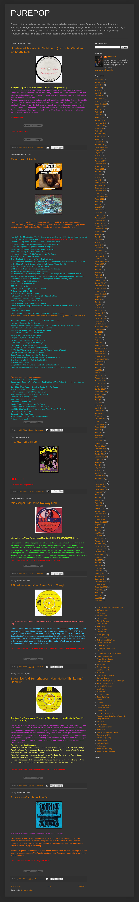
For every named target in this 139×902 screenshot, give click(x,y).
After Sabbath (102, 624)
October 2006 (100, 584)
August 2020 (99, 150)
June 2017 (98, 237)
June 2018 (98, 204)
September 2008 (101, 522)
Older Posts (82, 886)
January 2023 (100, 120)
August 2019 (99, 169)
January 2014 (100, 348)
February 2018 (100, 215)
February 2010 (100, 476)
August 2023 (99, 107)
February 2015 (100, 313)
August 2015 (99, 297)
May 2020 (98, 153)
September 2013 (101, 359)
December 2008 (100, 514)
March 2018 (99, 213)
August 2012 (99, 394)
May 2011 (98, 435)
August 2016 (99, 264)
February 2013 (100, 378)
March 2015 (99, 310)
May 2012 (98, 403)
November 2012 (100, 386)
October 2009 (100, 487)
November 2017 (100, 223)
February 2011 (100, 443)
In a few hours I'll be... (25, 441)
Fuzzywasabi (101, 664)
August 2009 (99, 492)
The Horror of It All (103, 735)
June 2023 (98, 109)
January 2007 (100, 576)
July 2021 (98, 139)
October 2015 (100, 291)
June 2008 (98, 530)
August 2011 (99, 427)
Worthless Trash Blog (104, 749)
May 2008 (98, 533)
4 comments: (39, 430)
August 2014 (99, 329)
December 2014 (100, 318)
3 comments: (40, 491)
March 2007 (99, 571)
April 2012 (98, 405)
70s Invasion (101, 613)
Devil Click (100, 651)
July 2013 (98, 364)
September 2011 (101, 424)
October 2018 (100, 194)
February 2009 (100, 508)
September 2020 (101, 147)
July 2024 (98, 88)
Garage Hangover (103, 667)
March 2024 (99, 93)
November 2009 (100, 484)
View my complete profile (104, 70)
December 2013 (100, 351)
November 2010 (100, 451)
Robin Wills (111, 57)
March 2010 (99, 473)
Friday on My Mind (103, 662)
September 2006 (101, 587)
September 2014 (101, 327)
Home (49, 886)
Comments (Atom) (26, 890)
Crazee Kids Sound (104, 643)
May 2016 (98, 272)
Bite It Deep (101, 626)
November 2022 (100, 123)
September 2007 (101, 555)
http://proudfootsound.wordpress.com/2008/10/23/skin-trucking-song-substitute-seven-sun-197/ (48, 316)
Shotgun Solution (103, 719)
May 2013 (98, 370)
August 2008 (99, 525)
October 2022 (100, 126)
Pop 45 (99, 700)
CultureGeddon (102, 645)
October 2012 (100, 389)
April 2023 (98, 112)
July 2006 (98, 593)
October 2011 (100, 422)
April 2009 (98, 503)
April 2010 (98, 470)
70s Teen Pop (102, 616)
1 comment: (40, 667)
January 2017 (100, 250)
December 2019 (100, 164)
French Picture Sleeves (105, 659)
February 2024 (100, 96)
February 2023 (100, 117)
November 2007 (100, 549)
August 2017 (99, 231)
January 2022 (100, 134)
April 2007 (98, 568)
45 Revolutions (102, 610)
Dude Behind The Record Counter (109, 653)
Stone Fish (101, 730)
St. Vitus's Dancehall (104, 727)
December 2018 (100, 188)
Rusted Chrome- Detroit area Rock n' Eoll (111, 716)
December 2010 (100, 449)
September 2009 (101, 489)
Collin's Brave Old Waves (106, 640)
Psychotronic (101, 711)
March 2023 (99, 115)
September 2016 (101, 261)
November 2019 (100, 166)
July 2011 (98, 430)
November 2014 (100, 321)
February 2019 (100, 183)
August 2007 (99, 557)
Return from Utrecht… (25, 159)
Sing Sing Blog (102, 724)
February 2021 (100, 142)
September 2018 (101, 196)
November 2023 (100, 101)
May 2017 (98, 240)
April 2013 (98, 373)
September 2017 (101, 229)
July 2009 (98, 495)
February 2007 (100, 574)
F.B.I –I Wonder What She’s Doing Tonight (38, 585)
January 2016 (100, 283)
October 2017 (100, 226)
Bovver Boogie (102, 632)
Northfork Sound (103, 694)
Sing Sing (100, 721)
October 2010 (100, 454)
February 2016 (100, 280)
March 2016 (99, 278)
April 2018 (98, 210)
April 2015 (98, 307)
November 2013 (100, 354)
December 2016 (100, 253)
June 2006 (98, 595)
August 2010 (99, 460)
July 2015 (98, 299)
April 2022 (98, 131)
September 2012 (101, 392)
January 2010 (100, 479)
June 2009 (98, 498)
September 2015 (101, 294)
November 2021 (100, 137)
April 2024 (98, 90)
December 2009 (100, 481)
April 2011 (98, 438)
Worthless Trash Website (106, 751)
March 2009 (99, 506)
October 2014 (100, 324)
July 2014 (98, 332)
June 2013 (98, 367)
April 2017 (98, 242)
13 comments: (39, 147)
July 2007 (98, 560)
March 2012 (99, 408)
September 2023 (101, 104)
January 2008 (100, 544)
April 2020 (98, 155)
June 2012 (98, 400)
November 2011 (100, 419)
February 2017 (100, 248)
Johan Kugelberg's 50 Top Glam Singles (111, 681)
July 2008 (98, 527)
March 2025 (99, 85)
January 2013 (100, 381)
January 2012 (100, 413)
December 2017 (100, 221)
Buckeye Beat (102, 637)
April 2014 (98, 340)
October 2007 (100, 552)
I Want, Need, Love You (105, 675)
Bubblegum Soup (103, 635)
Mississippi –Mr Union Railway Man (34, 503)
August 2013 (99, 362)
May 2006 (98, 598)
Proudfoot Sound (103, 708)
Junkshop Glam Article (105, 683)
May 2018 (98, 207)
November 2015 (100, 289)
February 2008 (100, 541)
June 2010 (98, 465)
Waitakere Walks (103, 743)
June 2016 (98, 270)
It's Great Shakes (103, 678)
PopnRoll (100, 702)
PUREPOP (30, 12)
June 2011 (98, 432)
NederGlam (101, 692)
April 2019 (98, 177)
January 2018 (100, 218)
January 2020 (100, 161)
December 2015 (100, 286)
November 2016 (100, 256)
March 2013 (99, 375)
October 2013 (100, 356)
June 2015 (98, 302)
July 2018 (98, 202)
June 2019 (98, 172)
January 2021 (100, 145)
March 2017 (99, 245)
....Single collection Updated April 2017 (110, 607)
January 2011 (100, 446)
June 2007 (98, 563)
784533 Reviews (103, 621)
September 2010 (101, 457)
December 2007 (100, 546)
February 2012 (100, 411)
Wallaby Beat (101, 746)
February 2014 (100, 346)
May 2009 (98, 500)
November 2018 (100, 191)
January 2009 (100, 511)
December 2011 (100, 416)
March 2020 (99, 158)
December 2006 (100, 579)
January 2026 (100, 82)
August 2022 (99, 128)
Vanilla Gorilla (102, 740)
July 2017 (98, 234)
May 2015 (98, 305)
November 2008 (100, 517)
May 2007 (98, 565)
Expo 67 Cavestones (104, 656)
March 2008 (99, 538)
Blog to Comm (102, 629)
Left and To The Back (104, 686)
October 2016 (100, 259)
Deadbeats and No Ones (106, 648)
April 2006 (98, 601)
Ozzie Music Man (103, 697)
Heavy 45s (101, 673)
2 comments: (40, 573)
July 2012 (98, 397)
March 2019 (99, 180)
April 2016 (98, 275)
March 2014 (99, 343)
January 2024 (100, 98)
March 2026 (99, 79)
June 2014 (98, 335)
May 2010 (98, 468)
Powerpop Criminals (104, 705)
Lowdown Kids (102, 689)
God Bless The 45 (103, 670)
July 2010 (98, 462)
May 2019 (98, 174)
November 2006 (100, 582)
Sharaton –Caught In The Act (30, 797)
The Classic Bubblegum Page (107, 732)
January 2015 (100, 316)
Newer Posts (15, 886)
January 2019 (100, 185)
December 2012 (100, 383)
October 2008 (100, 519)
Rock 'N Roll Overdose (105, 713)
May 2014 (98, 337)
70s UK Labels (102, 618)
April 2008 (98, 536)
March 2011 (99, 440)
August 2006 (99, 590)
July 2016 (98, 267)
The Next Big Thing (104, 738)
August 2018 (99, 199)
